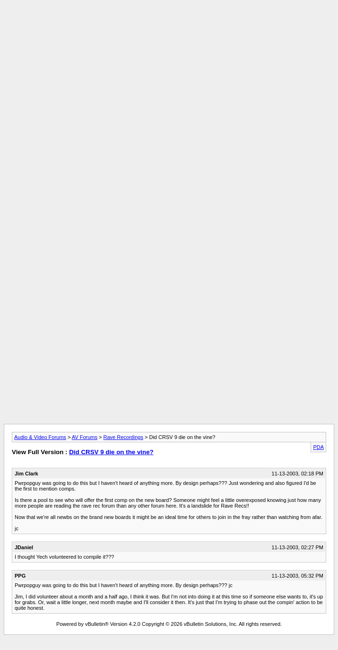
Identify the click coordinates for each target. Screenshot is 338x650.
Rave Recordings (123, 437)
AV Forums (84, 437)
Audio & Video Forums (40, 437)
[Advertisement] (169, 70)
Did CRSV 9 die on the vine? (111, 452)
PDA (318, 447)
